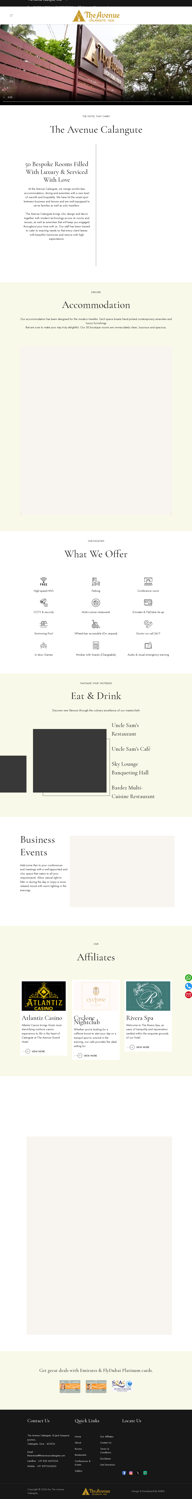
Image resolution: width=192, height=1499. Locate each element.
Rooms (78, 1449)
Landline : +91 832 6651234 (42, 1461)
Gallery (78, 1471)
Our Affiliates (107, 1436)
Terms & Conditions (105, 1450)
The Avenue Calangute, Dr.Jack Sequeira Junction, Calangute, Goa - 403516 (48, 1440)
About (78, 1442)
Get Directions (107, 1464)
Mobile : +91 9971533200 (41, 1466)
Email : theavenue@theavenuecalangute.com (46, 1454)
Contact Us (105, 1442)
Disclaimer (105, 1458)
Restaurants (80, 1455)
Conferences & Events (83, 1463)
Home (78, 1436)
